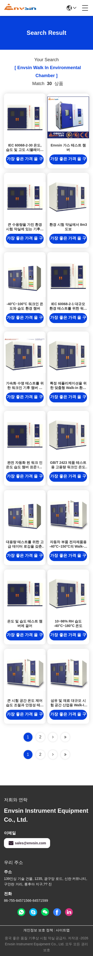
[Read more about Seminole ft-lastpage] (65, 754)
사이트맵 (63, 930)
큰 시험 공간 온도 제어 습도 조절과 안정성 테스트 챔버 (25, 705)
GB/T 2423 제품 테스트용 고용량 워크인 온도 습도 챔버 (68, 467)
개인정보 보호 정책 (38, 930)
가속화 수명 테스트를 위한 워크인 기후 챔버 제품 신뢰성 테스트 (25, 387)
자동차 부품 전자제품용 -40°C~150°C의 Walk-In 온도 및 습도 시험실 (68, 546)
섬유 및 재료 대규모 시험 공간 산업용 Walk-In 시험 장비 (68, 705)
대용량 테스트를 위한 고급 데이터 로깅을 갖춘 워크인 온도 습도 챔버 (25, 546)
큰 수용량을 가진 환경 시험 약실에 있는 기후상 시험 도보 (25, 229)
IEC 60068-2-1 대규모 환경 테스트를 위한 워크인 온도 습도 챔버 (68, 308)
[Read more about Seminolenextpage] (52, 754)
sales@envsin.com (27, 843)
